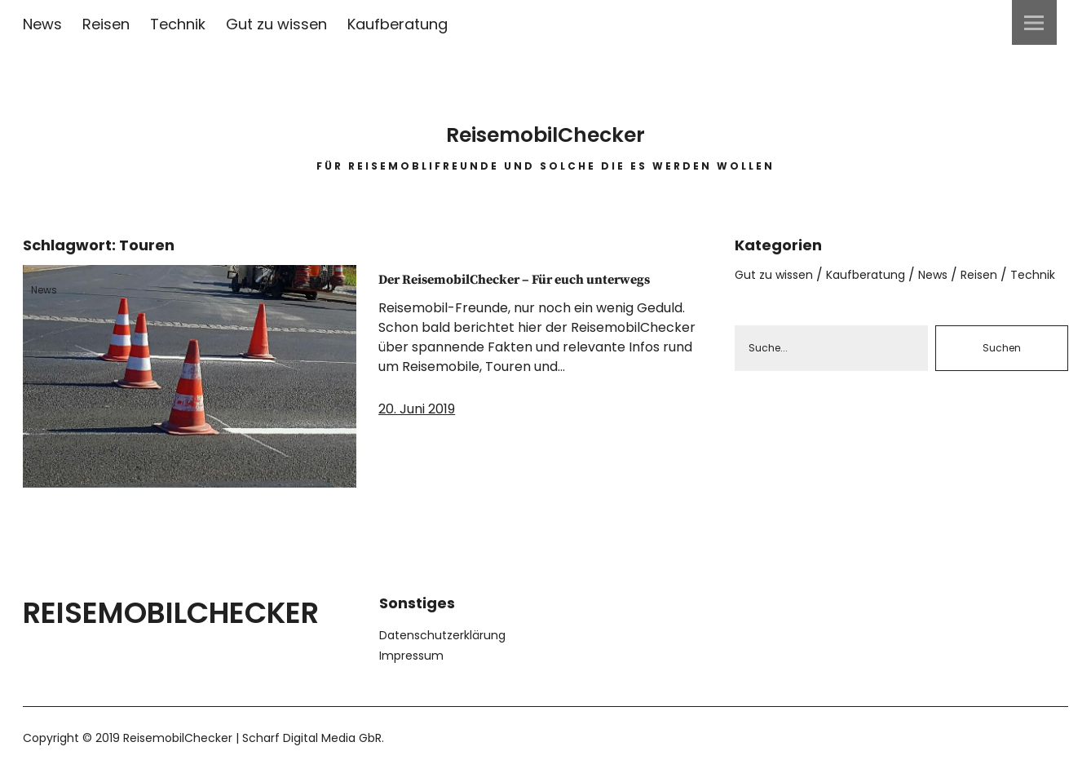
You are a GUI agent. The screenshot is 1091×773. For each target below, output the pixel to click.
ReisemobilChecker (545, 122)
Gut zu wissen (276, 24)
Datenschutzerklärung (442, 635)
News (42, 24)
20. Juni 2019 (416, 435)
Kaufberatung (397, 24)
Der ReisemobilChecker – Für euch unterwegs (522, 291)
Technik (177, 24)
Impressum (411, 655)
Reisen (106, 24)
